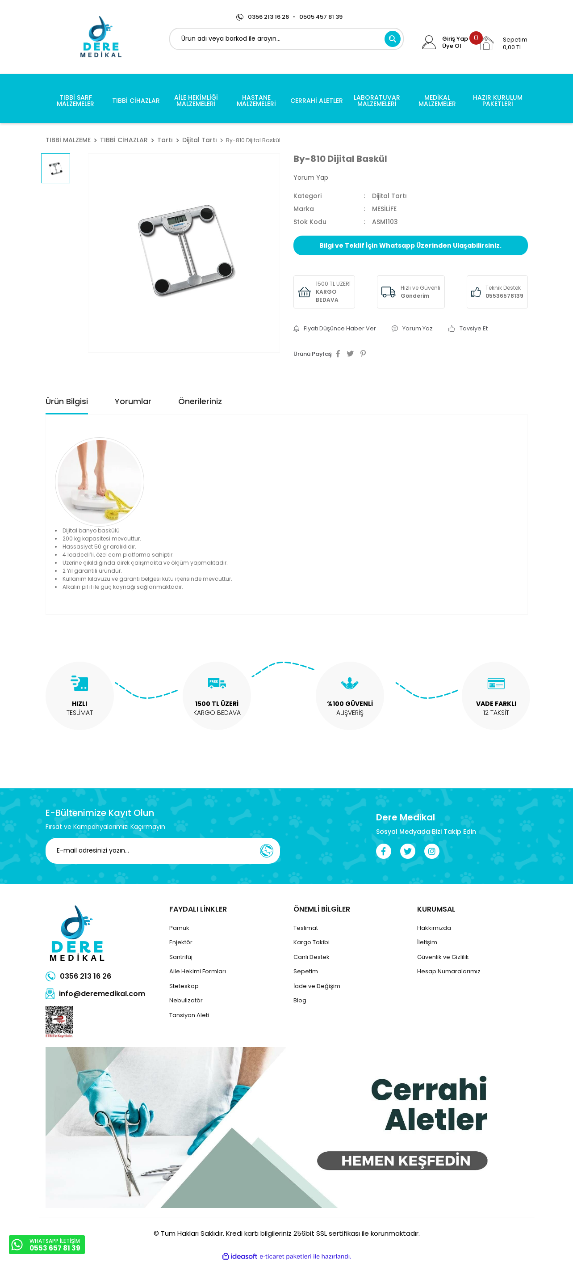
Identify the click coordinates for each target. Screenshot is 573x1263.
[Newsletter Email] (163, 851)
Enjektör (180, 942)
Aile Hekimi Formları (197, 971)
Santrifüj (180, 957)
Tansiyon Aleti (189, 1015)
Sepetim (305, 971)
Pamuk (179, 928)
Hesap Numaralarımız (449, 971)
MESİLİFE (384, 208)
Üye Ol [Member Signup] (451, 46)
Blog (299, 1000)
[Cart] (502, 43)
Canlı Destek (311, 957)
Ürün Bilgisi (67, 401)
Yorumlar (133, 401)
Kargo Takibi (311, 942)
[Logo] (100, 37)
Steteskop (184, 986)
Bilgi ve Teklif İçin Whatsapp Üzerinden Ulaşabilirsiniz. (410, 245)
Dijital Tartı (389, 195)
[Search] (286, 39)
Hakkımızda (434, 928)
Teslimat (305, 928)
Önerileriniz (200, 401)
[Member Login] (429, 42)
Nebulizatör (186, 1000)
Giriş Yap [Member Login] (455, 38)
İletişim (427, 942)
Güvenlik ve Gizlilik (443, 957)
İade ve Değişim (316, 986)
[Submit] (266, 850)
